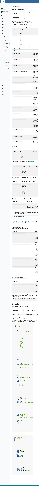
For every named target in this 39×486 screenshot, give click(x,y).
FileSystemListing (16, 48)
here (30, 306)
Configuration (16, 6)
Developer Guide (30, 5)
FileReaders (31, 161)
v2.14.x (25, 5)
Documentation (15, 5)
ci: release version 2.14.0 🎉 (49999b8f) (31, 478)
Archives (20, 5)
